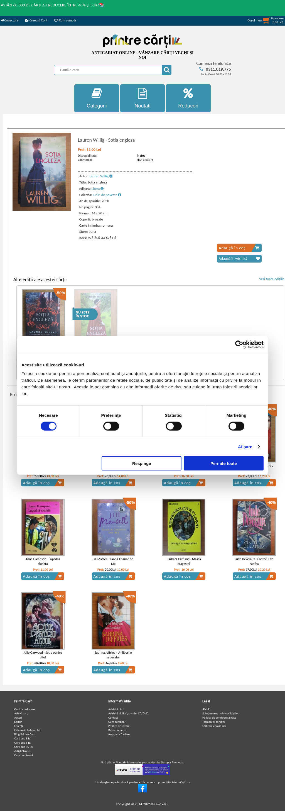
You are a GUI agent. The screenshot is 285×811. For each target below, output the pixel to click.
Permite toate (223, 463)
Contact (113, 717)
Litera (98, 189)
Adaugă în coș (239, 248)
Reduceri (188, 98)
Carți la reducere (24, 709)
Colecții (18, 726)
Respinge (141, 463)
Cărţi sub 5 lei (22, 738)
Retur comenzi (117, 730)
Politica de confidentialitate (219, 717)
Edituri (18, 722)
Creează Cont (36, 20)
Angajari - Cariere (119, 734)
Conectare (9, 20)
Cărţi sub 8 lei (22, 742)
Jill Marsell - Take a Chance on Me (113, 561)
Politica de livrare (119, 726)
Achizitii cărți (116, 709)
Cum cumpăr (65, 20)
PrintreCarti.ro (160, 804)
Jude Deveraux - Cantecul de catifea (254, 561)
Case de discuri (23, 755)
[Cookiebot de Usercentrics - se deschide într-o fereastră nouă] (239, 344)
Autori (18, 717)
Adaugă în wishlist (239, 258)
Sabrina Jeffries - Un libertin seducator (113, 655)
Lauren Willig (100, 176)
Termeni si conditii (213, 722)
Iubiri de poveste (107, 195)
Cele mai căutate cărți (27, 730)
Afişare (245, 446)
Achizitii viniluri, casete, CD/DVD (128, 713)
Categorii (96, 98)
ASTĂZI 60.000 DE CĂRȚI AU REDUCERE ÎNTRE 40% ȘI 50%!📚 (52, 5)
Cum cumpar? (117, 722)
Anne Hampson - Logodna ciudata (42, 561)
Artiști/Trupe (22, 751)
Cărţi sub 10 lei (23, 747)
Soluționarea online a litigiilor (220, 713)
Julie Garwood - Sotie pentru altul (43, 655)
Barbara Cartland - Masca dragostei (184, 561)
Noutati (142, 98)
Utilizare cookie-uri (214, 726)
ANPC (206, 709)
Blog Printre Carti (24, 734)
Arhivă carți (21, 713)
